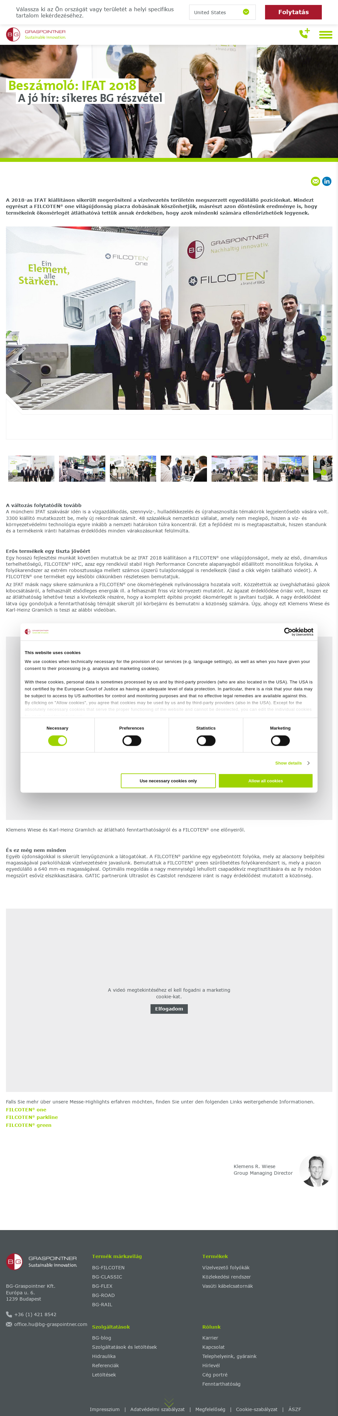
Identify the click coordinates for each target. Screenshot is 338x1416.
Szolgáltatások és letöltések (124, 1347)
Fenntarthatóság (221, 1384)
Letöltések (104, 1374)
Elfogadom (169, 1008)
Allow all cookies (265, 780)
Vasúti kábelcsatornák (227, 1286)
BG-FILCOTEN (108, 1267)
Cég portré (214, 1374)
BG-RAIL (102, 1304)
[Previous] (15, 338)
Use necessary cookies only (168, 780)
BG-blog (101, 1338)
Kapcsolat (213, 1347)
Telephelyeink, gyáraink (229, 1356)
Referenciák (105, 1365)
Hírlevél (211, 1365)
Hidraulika (104, 1356)
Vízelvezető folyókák (226, 1267)
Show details (288, 762)
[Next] (323, 338)
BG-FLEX (102, 1286)
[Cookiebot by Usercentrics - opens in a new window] (284, 631)
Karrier (210, 1338)
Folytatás (293, 11)
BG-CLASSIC (107, 1277)
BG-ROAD (103, 1295)
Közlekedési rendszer (226, 1277)
